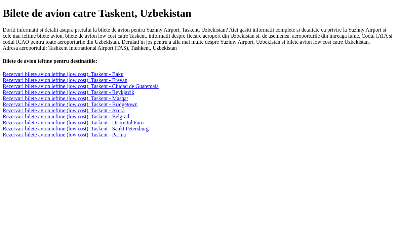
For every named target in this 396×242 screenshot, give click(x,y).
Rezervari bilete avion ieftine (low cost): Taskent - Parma (64, 134)
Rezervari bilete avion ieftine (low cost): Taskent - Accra (64, 110)
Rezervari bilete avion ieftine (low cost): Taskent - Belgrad (66, 116)
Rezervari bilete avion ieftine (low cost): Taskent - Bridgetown (70, 104)
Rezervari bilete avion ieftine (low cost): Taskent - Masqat (65, 98)
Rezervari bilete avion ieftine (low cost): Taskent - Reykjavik (68, 92)
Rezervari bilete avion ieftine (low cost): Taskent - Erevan (65, 80)
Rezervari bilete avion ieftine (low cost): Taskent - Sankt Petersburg (76, 128)
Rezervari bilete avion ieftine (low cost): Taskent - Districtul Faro (73, 122)
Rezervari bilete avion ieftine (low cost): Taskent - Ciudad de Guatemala (81, 86)
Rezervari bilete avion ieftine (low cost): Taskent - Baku (63, 74)
